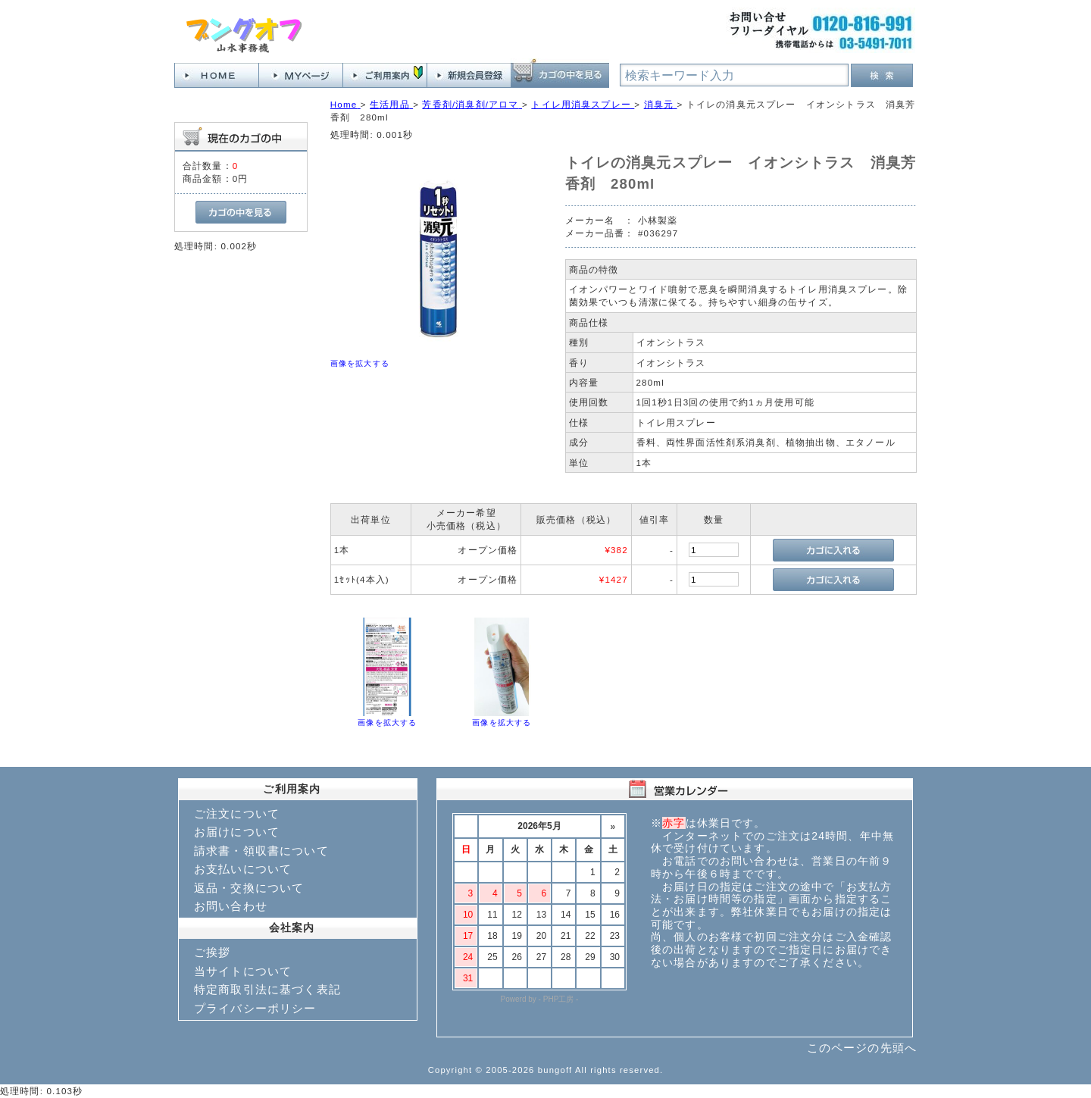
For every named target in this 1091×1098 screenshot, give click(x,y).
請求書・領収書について (261, 850)
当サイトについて (243, 971)
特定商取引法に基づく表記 (267, 989)
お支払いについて (243, 868)
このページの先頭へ (862, 1047)
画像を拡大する (359, 363)
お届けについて (237, 831)
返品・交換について (249, 887)
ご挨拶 (212, 952)
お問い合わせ (230, 905)
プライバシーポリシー (255, 1008)
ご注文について (237, 813)
